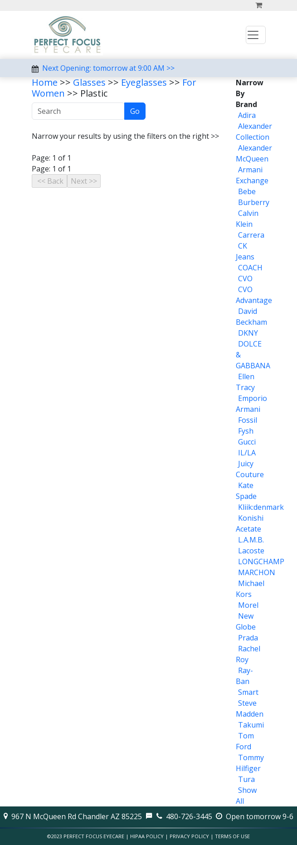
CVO (245, 278)
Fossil (247, 420)
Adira (247, 115)
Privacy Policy (189, 836)
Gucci (247, 442)
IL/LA (247, 453)
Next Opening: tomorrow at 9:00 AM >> (108, 68)
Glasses (89, 82)
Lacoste (251, 551)
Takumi (251, 725)
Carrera (251, 235)
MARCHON (256, 572)
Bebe (247, 191)
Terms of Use (232, 836)
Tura (246, 779)
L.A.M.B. (251, 540)
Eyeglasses (144, 82)
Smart (248, 692)
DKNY (248, 333)
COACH (250, 268)
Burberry (253, 202)
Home (45, 82)
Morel (248, 605)
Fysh (245, 431)
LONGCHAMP (261, 562)
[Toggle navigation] (256, 35)
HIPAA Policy (147, 836)
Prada (248, 638)
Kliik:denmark (261, 507)
